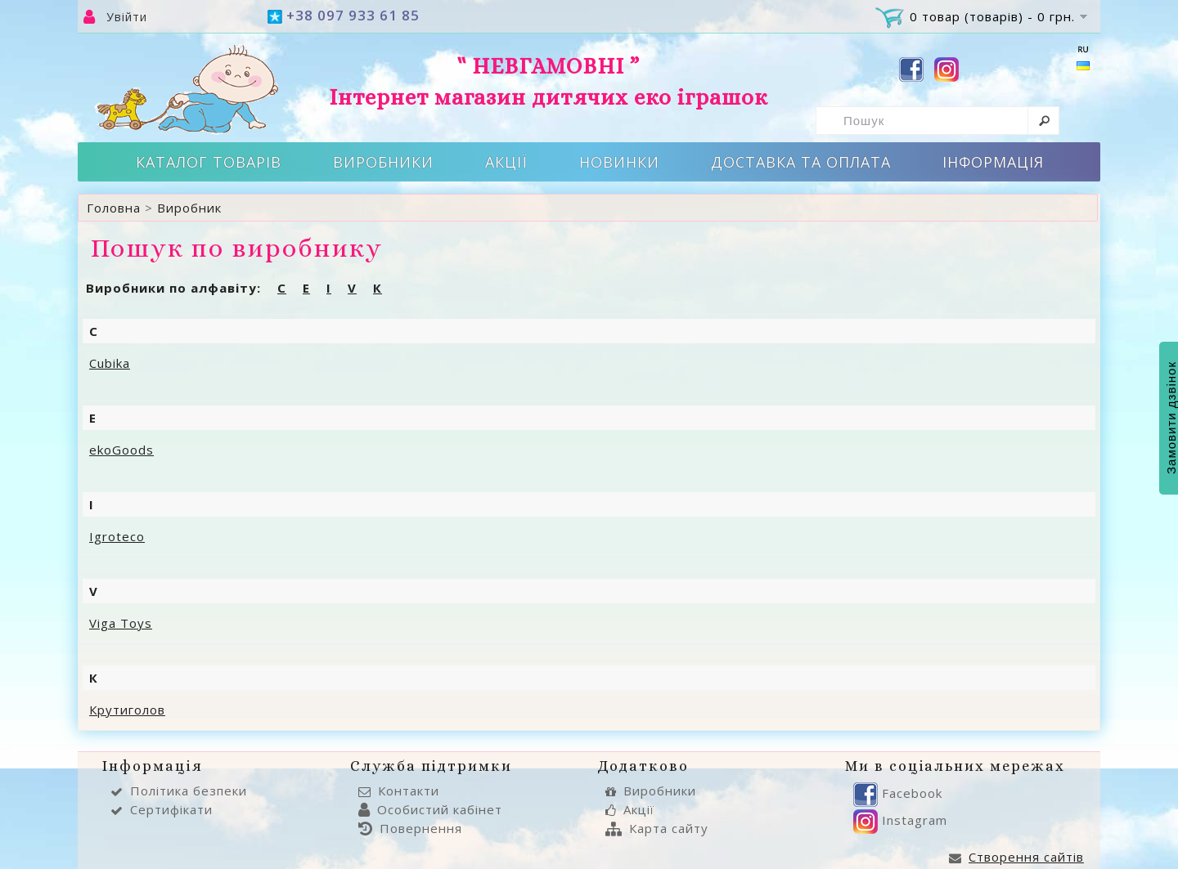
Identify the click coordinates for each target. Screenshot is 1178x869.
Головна (114, 207)
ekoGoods (121, 449)
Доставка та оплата (801, 162)
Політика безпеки (178, 790)
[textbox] (937, 120)
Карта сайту (656, 828)
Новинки (619, 162)
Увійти (126, 17)
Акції (506, 162)
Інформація (993, 162)
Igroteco (117, 536)
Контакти (398, 790)
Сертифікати (161, 809)
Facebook (897, 793)
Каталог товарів (208, 162)
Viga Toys (120, 623)
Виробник (189, 207)
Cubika (109, 363)
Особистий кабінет (430, 809)
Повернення (410, 828)
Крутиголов (127, 709)
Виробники (383, 162)
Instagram (900, 820)
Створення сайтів (1016, 857)
